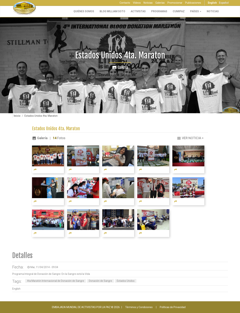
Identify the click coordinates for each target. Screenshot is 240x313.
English (212, 2)
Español (224, 2)
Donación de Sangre (100, 280)
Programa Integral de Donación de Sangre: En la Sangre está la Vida (51, 273)
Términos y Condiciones (139, 307)
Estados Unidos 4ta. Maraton (56, 128)
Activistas (138, 11)
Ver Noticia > (192, 138)
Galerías (160, 2)
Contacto (125, 2)
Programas (159, 11)
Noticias (148, 2)
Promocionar (174, 2)
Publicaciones (193, 2)
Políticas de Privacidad (173, 307)
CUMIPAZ (179, 11)
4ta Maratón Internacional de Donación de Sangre (55, 280)
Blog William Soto (112, 11)
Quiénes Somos (83, 11)
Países (195, 11)
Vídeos (137, 2)
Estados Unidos (126, 280)
